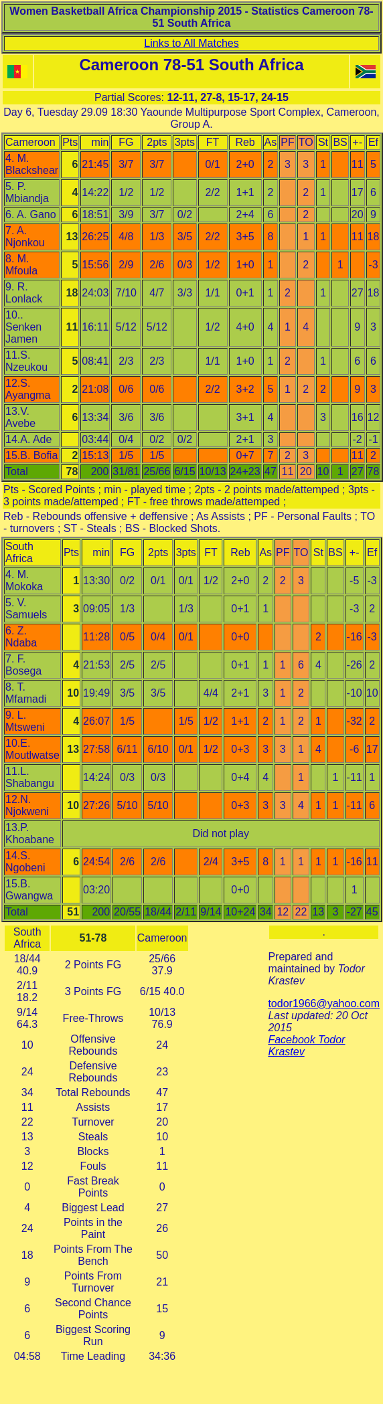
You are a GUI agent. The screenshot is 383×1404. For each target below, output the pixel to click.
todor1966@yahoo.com (324, 1003)
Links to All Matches (191, 43)
